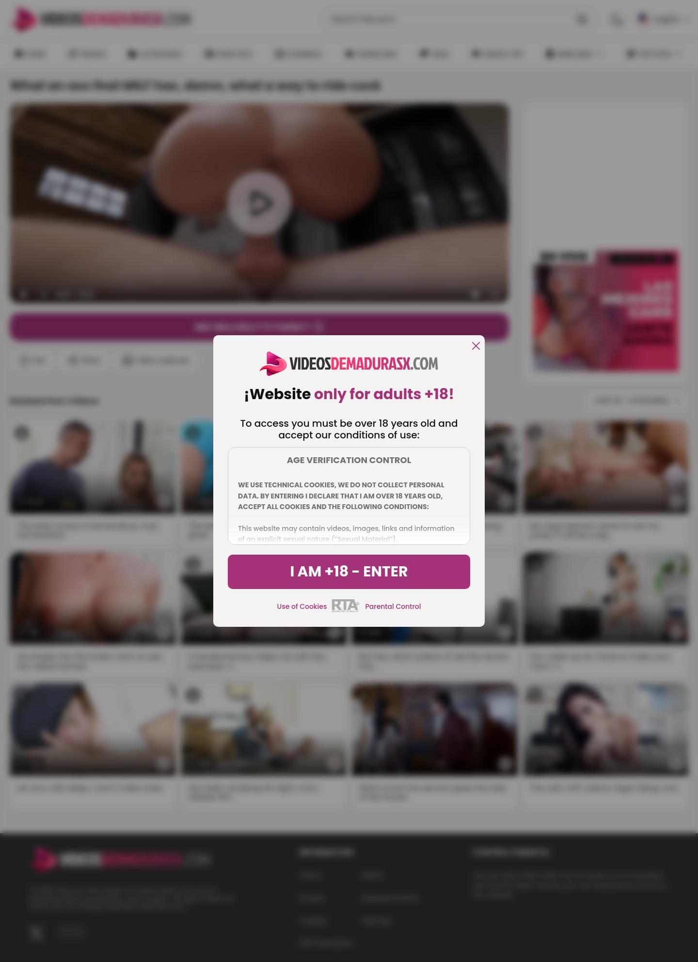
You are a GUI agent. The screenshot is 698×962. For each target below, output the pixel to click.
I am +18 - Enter (349, 571)
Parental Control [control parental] (393, 606)
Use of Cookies (302, 606)
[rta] (346, 611)
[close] (476, 346)
